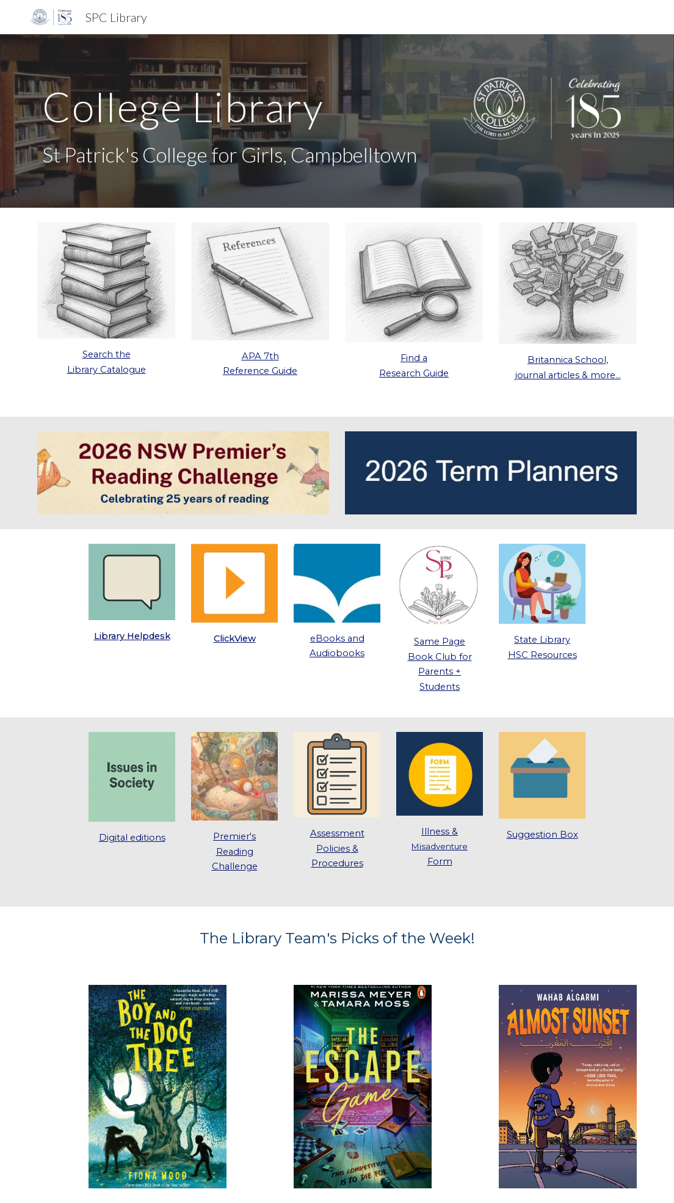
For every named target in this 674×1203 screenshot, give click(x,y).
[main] (234, 121)
